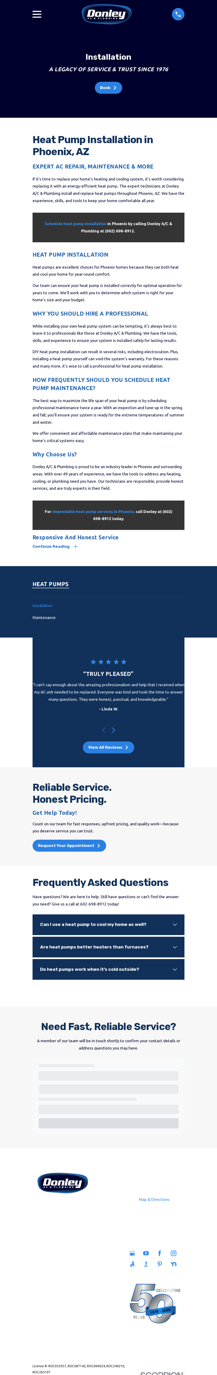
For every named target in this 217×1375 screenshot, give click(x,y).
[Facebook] (161, 1254)
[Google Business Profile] (133, 1254)
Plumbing (46, 1265)
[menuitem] (108, 606)
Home (46, 1254)
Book (108, 87)
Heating (47, 1286)
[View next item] (113, 730)
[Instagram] (175, 1254)
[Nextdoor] (175, 1264)
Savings (79, 1265)
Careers (79, 1275)
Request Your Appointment (69, 846)
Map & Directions (154, 1200)
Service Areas (79, 1254)
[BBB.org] (147, 1264)
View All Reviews (108, 747)
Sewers (46, 1275)
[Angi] (133, 1264)
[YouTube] (147, 1254)
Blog (79, 1286)
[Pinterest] (161, 1264)
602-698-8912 (63, 1205)
